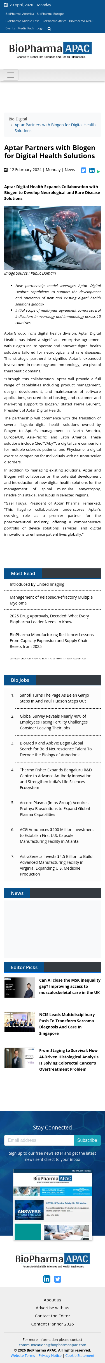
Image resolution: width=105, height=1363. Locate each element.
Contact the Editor (52, 1315)
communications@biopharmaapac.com (52, 1344)
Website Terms (23, 1355)
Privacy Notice (50, 1355)
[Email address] (39, 1140)
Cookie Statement (80, 1355)
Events (10, 28)
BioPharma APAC (81, 21)
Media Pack (26, 28)
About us (52, 1300)
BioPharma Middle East (22, 21)
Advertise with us (52, 1307)
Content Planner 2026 (52, 1324)
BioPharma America (20, 13)
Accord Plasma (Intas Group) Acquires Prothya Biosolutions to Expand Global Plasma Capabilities (55, 808)
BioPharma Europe (50, 13)
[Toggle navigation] (10, 75)
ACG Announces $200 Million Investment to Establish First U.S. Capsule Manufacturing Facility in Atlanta (57, 835)
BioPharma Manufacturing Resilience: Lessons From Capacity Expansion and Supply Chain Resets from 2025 (52, 641)
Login (41, 28)
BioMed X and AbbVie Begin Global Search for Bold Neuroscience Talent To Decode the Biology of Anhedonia (56, 748)
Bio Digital (18, 119)
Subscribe (87, 1140)
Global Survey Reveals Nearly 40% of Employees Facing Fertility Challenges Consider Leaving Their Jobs (54, 721)
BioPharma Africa (53, 21)
